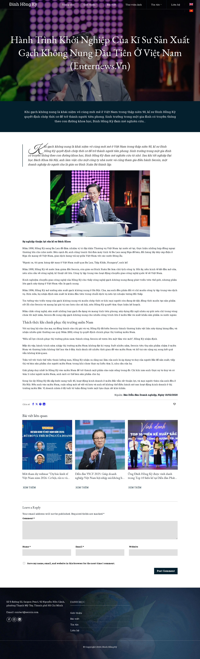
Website (133, 546)
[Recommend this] (175, 404)
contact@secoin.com (27, 612)
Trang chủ (68, 4)
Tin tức (156, 4)
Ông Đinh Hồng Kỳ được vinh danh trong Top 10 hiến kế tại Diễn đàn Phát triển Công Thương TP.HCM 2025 (151, 476)
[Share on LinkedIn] (44, 404)
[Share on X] (36, 404)
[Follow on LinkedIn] (19, 619)
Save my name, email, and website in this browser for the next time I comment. (71, 563)
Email (80, 546)
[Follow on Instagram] (14, 619)
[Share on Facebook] (33, 404)
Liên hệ (175, 4)
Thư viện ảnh (134, 4)
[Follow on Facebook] (9, 619)
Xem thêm (29, 487)
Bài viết (111, 4)
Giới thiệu (90, 4)
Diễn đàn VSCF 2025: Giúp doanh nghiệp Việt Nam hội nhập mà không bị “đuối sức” (99, 476)
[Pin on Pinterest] (40, 404)
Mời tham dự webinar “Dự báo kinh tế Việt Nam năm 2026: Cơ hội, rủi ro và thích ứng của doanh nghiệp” (45, 476)
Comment (28, 518)
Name (26, 546)
